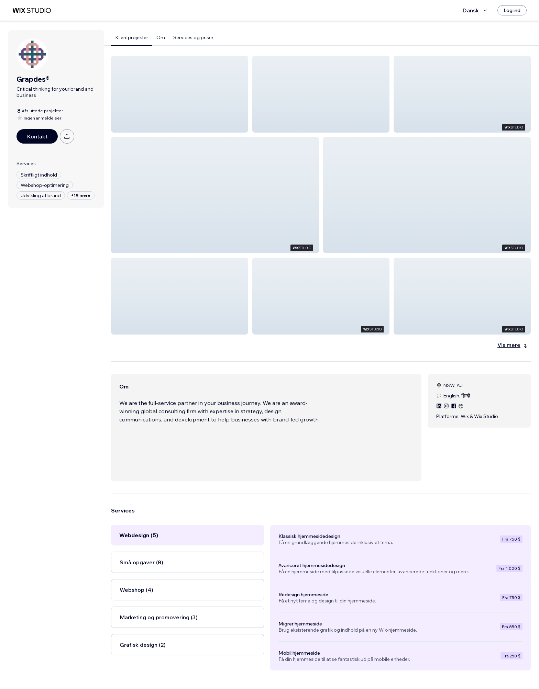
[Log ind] (512, 10)
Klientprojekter (131, 37)
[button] (179, 94)
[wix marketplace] (31, 10)
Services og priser (193, 37)
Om (160, 37)
